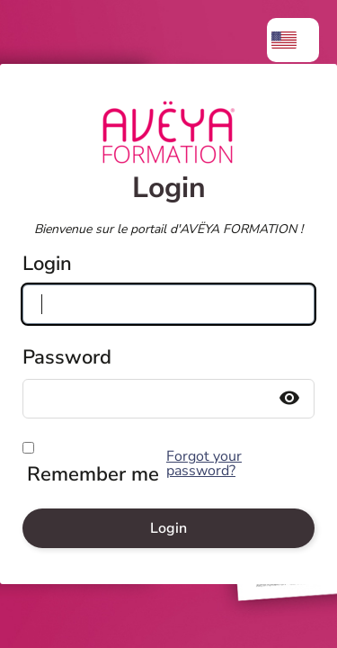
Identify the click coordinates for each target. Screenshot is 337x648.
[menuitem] (293, 40)
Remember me (93, 474)
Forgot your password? (204, 463)
